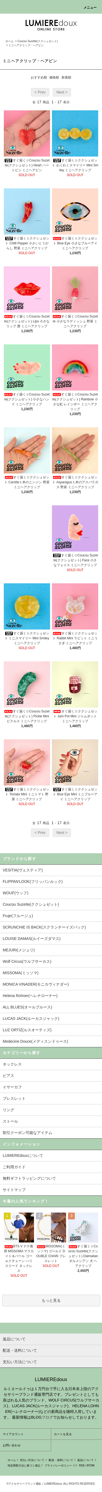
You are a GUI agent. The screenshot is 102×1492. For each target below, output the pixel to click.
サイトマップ (14, 1190)
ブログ (47, 1417)
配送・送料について (61, 1460)
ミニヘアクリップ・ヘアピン (26, 45)
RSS (82, 1465)
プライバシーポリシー (58, 1465)
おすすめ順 (39, 77)
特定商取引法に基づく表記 (24, 1465)
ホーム (9, 41)
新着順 (66, 77)
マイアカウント (13, 1434)
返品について (85, 1460)
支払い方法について (32, 1460)
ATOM (90, 1465)
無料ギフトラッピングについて (29, 1178)
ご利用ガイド (14, 1167)
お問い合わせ (12, 1445)
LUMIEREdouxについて (23, 1155)
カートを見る (63, 1434)
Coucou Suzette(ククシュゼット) (37, 41)
